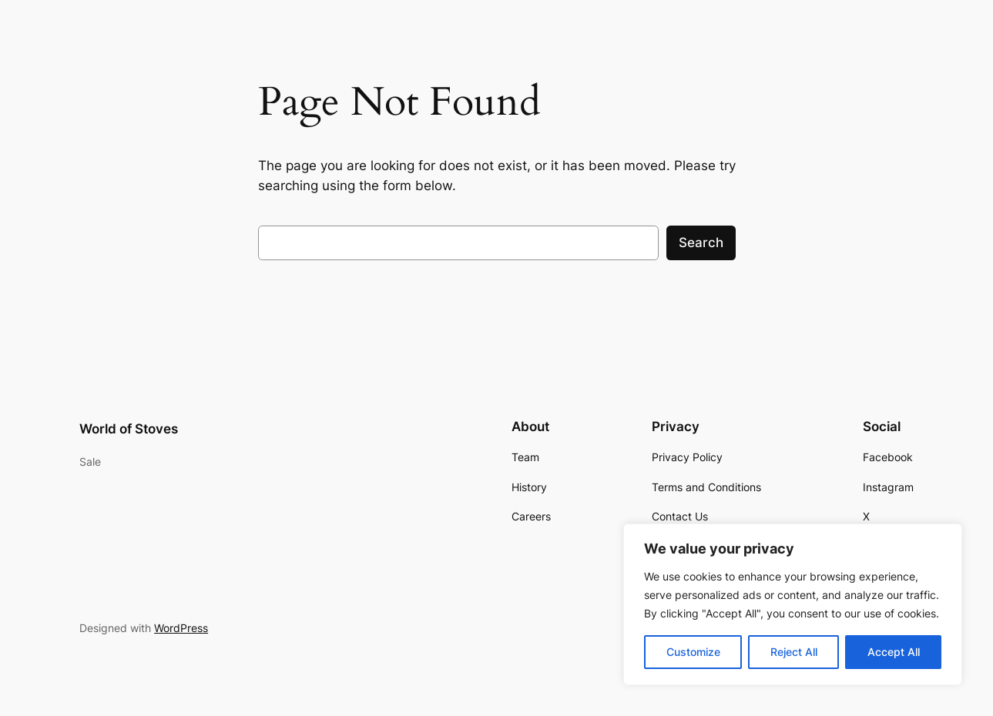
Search (701, 242)
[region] (792, 604)
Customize (693, 651)
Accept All (893, 651)
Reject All (793, 651)
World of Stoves (128, 429)
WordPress (181, 627)
